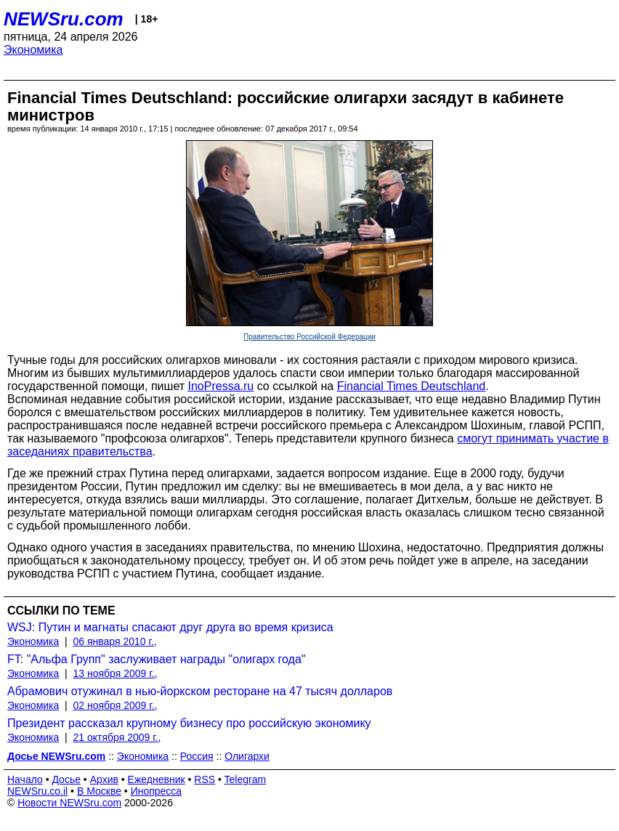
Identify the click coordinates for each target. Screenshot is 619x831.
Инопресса (156, 791)
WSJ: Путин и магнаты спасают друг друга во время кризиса (170, 627)
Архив (104, 779)
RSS (204, 779)
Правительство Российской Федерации (309, 337)
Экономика (33, 50)
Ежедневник (156, 779)
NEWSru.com (64, 19)
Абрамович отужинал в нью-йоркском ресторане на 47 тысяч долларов (199, 691)
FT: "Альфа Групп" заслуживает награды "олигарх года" (156, 659)
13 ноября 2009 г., (115, 673)
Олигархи (247, 756)
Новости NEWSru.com (69, 802)
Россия (197, 756)
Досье (66, 779)
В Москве (99, 791)
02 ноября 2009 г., (115, 705)
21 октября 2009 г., (117, 737)
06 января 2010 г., (115, 641)
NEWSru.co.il (37, 791)
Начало (25, 779)
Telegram (245, 779)
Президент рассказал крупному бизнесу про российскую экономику (189, 723)
